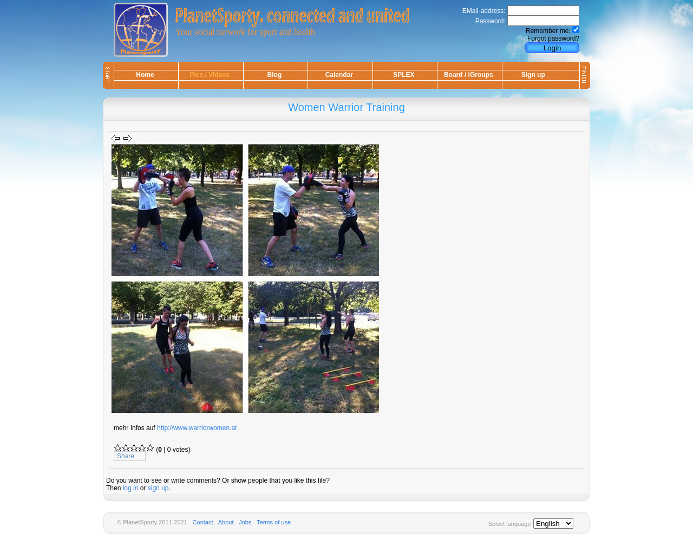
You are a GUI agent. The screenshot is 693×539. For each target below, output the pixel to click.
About (226, 522)
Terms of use (274, 522)
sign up (158, 488)
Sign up (533, 75)
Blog (274, 75)
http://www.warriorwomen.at (197, 428)
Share (125, 456)
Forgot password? (553, 38)
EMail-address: (484, 11)
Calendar (339, 75)
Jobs (245, 522)
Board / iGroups (468, 75)
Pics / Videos (210, 75)
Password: (490, 21)
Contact (203, 522)
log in (131, 488)
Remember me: (548, 31)
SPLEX (403, 75)
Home (145, 75)
